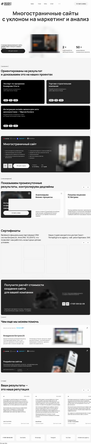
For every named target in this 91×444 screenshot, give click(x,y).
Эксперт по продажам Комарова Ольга (14, 84)
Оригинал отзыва (25, 423)
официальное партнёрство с (9, 328)
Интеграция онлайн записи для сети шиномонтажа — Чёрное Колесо (21, 110)
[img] (23, 92)
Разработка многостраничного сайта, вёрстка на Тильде (12, 89)
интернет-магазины (20, 370)
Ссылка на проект (7, 423)
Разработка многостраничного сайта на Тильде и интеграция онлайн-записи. (14, 115)
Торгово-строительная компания (60, 84)
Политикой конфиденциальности (75, 293)
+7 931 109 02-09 (77, 304)
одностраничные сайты (8, 369)
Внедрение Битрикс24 (14, 335)
